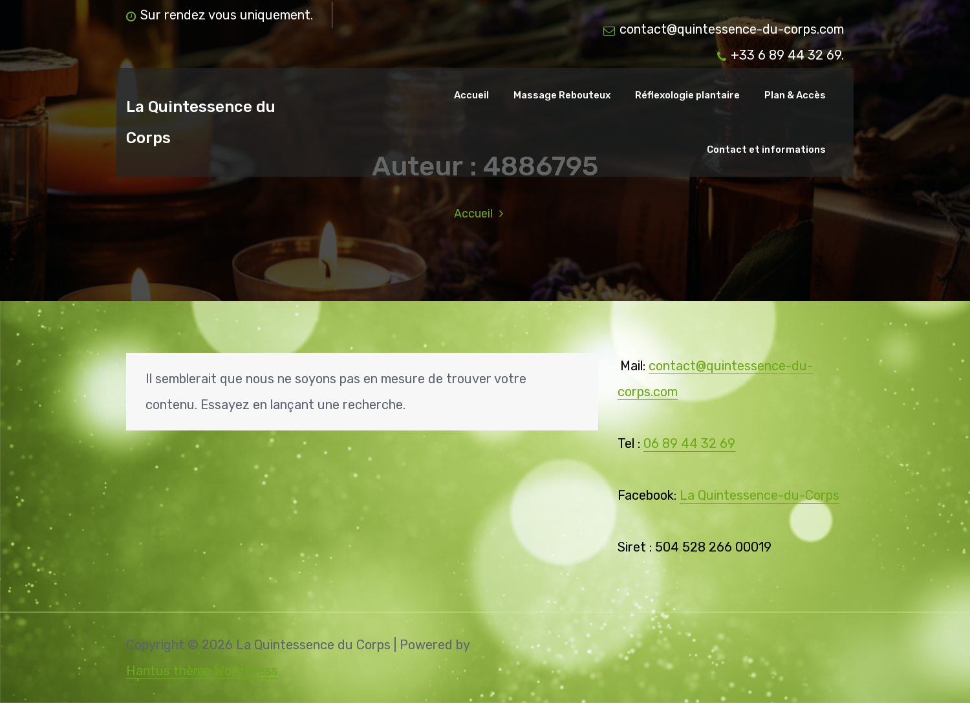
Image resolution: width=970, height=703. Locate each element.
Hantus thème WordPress (202, 670)
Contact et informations (766, 149)
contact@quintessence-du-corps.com (723, 29)
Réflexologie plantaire (687, 95)
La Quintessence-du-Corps (759, 495)
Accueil (471, 95)
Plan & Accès (795, 95)
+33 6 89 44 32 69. (780, 55)
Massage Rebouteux (561, 95)
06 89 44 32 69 (689, 443)
